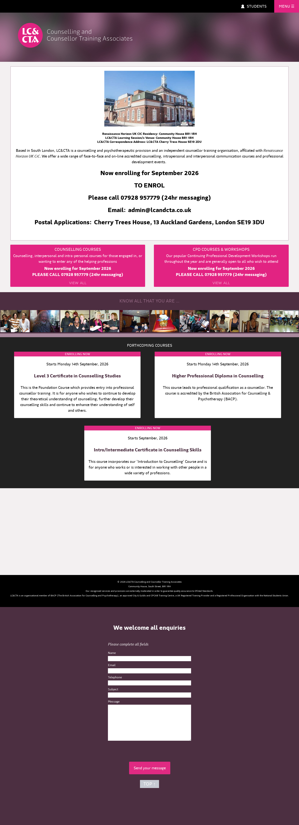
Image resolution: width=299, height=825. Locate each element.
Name (112, 653)
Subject (113, 689)
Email (112, 665)
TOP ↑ (149, 784)
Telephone (115, 677)
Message (114, 702)
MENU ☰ (286, 6)
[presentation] (149, 750)
